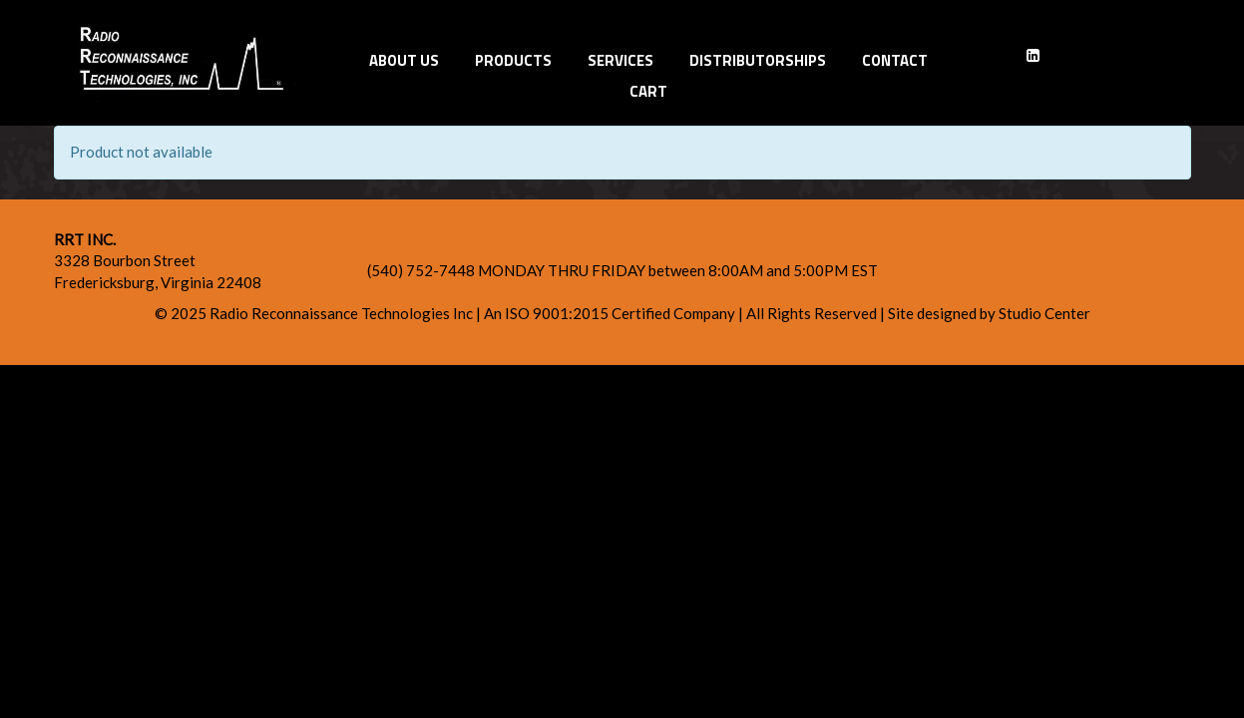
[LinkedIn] (1033, 55)
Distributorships (757, 60)
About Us (404, 60)
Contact (895, 60)
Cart (648, 91)
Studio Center (1044, 313)
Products (513, 60)
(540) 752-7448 (422, 270)
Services (620, 60)
